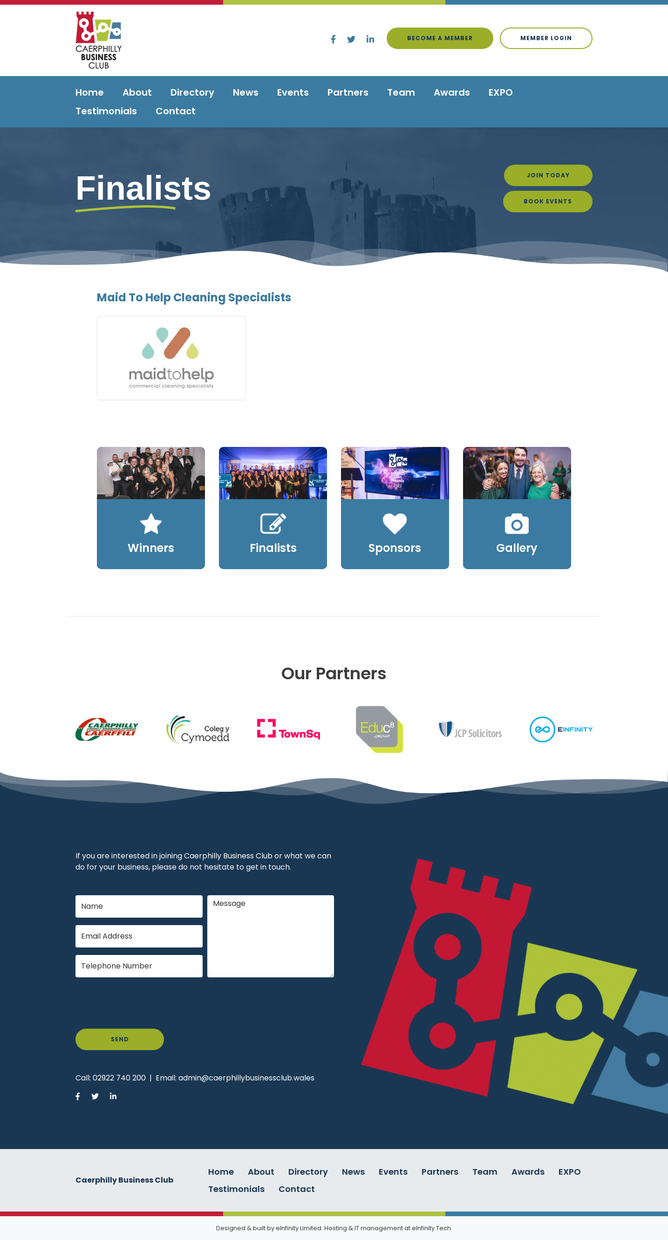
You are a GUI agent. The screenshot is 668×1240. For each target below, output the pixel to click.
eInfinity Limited (298, 1228)
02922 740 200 (119, 1078)
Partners (347, 92)
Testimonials (106, 111)
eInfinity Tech (431, 1228)
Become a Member (440, 38)
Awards (452, 92)
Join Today (548, 175)
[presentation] (146, 1003)
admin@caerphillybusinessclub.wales (246, 1078)
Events (293, 92)
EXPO (501, 92)
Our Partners (334, 673)
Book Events (548, 201)
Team (401, 92)
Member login (546, 38)
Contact (176, 111)
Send (120, 1039)
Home (89, 92)
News (246, 92)
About (137, 92)
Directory (192, 92)
